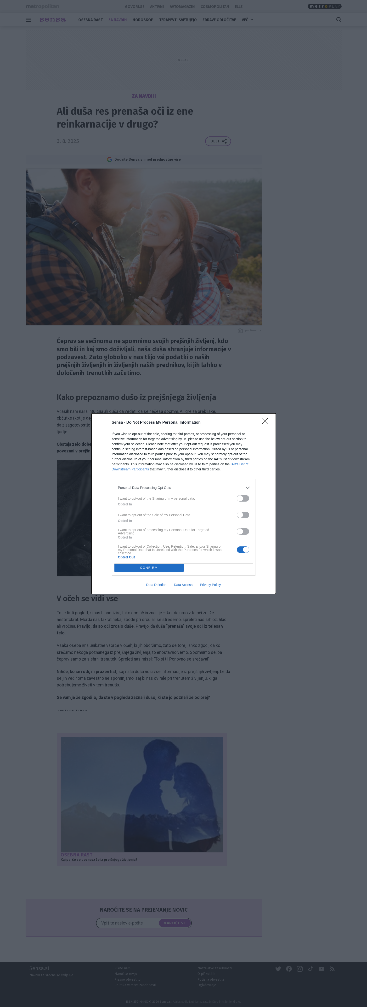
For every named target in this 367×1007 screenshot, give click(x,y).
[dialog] (183, 503)
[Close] (266, 422)
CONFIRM (149, 567)
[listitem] (183, 487)
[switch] (243, 498)
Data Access (183, 585)
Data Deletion (156, 585)
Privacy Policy (210, 585)
